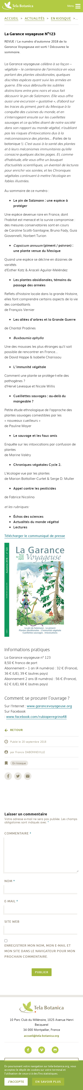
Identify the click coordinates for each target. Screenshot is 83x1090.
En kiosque (19, 763)
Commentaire (17, 833)
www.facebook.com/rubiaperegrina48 (36, 716)
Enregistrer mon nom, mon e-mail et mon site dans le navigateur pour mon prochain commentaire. (39, 951)
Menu (74, 6)
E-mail (11, 901)
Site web (11, 922)
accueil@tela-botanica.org (41, 1035)
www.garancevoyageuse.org (49, 705)
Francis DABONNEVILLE (30, 752)
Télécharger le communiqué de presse (34, 535)
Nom (9, 881)
